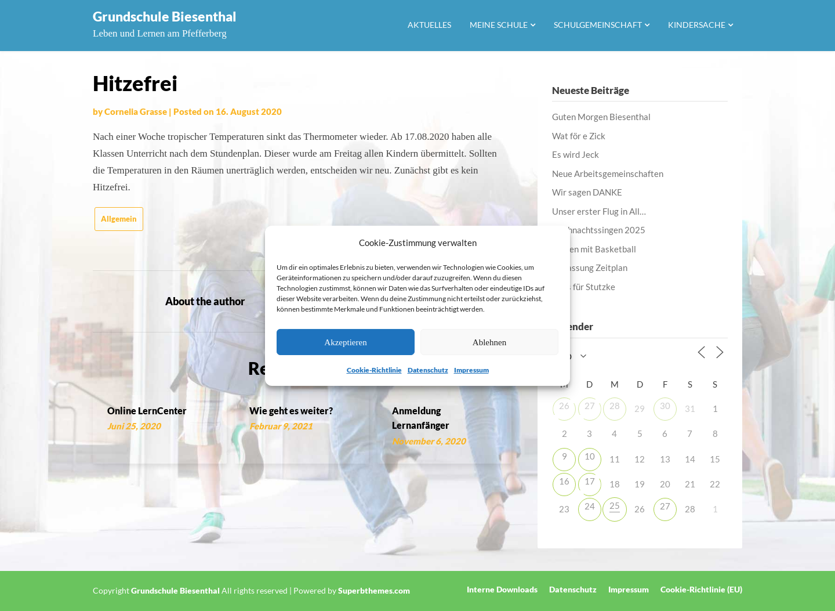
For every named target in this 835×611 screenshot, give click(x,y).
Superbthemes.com (374, 590)
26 (564, 405)
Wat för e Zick (578, 136)
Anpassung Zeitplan (589, 267)
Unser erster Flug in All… (599, 211)
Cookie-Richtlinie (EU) (701, 589)
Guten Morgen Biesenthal (601, 116)
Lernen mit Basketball (594, 249)
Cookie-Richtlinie (374, 370)
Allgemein (119, 218)
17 (589, 481)
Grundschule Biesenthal (165, 16)
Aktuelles (429, 25)
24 (589, 506)
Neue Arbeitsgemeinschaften (607, 173)
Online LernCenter (147, 410)
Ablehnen (489, 342)
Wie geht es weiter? (291, 410)
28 (614, 405)
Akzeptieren (345, 342)
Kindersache (696, 25)
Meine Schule (499, 25)
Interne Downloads (502, 589)
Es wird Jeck (575, 154)
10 (589, 456)
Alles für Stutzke (583, 286)
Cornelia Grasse (135, 111)
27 (589, 405)
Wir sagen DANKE (587, 192)
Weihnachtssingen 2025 (598, 230)
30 (665, 405)
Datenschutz (428, 370)
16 (564, 481)
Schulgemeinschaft (598, 25)
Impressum (471, 370)
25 (614, 505)
